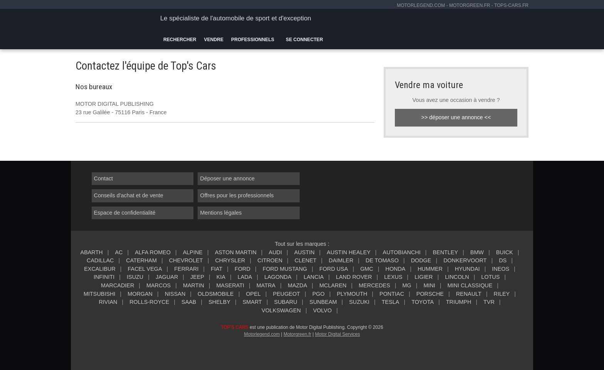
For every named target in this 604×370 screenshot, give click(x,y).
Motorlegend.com (262, 334)
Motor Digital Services (337, 334)
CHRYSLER (230, 260)
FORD (242, 269)
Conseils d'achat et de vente (128, 195)
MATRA (266, 285)
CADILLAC (100, 260)
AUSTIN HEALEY (349, 252)
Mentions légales (221, 213)
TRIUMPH (458, 302)
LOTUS (490, 277)
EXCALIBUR (100, 269)
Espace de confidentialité (125, 213)
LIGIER (423, 277)
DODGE (421, 260)
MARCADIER (117, 285)
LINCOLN (457, 277)
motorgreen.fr (469, 5)
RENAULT (469, 294)
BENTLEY (445, 252)
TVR (489, 302)
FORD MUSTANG (285, 269)
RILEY (502, 294)
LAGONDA (277, 277)
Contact (103, 178)
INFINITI (104, 277)
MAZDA (297, 285)
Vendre (214, 39)
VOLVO (322, 310)
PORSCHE (430, 294)
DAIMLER (341, 260)
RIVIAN (108, 302)
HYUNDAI (467, 269)
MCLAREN (332, 285)
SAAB (188, 302)
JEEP (197, 277)
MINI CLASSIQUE (470, 285)
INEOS (500, 269)
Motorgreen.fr (297, 334)
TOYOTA (422, 302)
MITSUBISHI (99, 294)
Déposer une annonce (227, 178)
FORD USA (333, 269)
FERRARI (186, 269)
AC (118, 252)
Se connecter (304, 39)
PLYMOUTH (352, 294)
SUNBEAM (323, 302)
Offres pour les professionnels (236, 195)
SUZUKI (359, 302)
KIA (220, 277)
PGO (318, 294)
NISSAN (175, 294)
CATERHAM (141, 260)
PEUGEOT (286, 294)
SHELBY (219, 302)
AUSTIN (304, 252)
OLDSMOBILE (216, 294)
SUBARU (285, 302)
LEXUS (393, 277)
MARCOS (158, 285)
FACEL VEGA (145, 269)
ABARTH (92, 252)
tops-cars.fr (511, 5)
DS (503, 260)
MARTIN (193, 285)
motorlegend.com (421, 5)
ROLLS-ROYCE (149, 302)
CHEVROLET (186, 260)
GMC (366, 269)
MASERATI (230, 285)
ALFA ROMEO (153, 252)
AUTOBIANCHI (402, 252)
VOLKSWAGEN (281, 310)
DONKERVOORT (465, 260)
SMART (252, 302)
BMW (477, 252)
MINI (429, 285)
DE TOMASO (382, 260)
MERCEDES (374, 285)
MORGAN (140, 294)
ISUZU (135, 277)
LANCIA (314, 277)
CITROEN (269, 260)
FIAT (216, 269)
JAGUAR (167, 277)
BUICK (504, 252)
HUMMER (430, 269)
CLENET (306, 260)
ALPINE (193, 252)
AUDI (275, 252)
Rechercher (179, 39)
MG (406, 285)
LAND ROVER (354, 277)
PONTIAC (391, 294)
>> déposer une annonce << (456, 117)
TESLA (390, 302)
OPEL (253, 294)
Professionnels (252, 39)
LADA (245, 277)
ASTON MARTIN (236, 252)
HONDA (395, 269)
